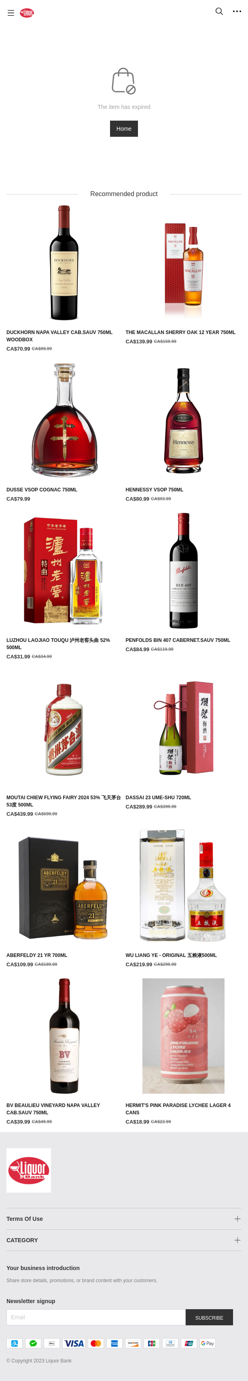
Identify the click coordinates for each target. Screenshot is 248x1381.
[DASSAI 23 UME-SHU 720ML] (184, 741)
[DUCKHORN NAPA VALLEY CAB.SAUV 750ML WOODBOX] (64, 279)
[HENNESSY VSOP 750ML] (184, 433)
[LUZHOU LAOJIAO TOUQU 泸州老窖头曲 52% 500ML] (64, 587)
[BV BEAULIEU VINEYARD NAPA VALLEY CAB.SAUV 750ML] (64, 1052)
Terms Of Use (24, 1219)
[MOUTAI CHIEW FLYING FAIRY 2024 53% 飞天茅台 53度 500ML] (64, 745)
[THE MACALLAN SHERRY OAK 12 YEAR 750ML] (184, 275)
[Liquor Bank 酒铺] (27, 13)
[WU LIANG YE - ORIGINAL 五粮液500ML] (184, 898)
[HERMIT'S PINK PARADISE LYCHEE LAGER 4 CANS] (184, 1052)
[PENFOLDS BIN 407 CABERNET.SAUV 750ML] (184, 583)
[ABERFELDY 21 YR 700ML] (64, 898)
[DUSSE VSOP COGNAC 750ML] (64, 433)
